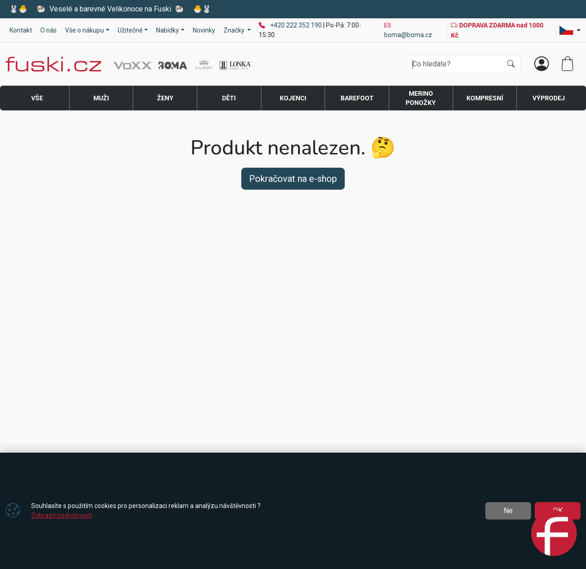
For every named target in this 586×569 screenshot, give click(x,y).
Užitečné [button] (130, 30)
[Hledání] (454, 64)
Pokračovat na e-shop (293, 178)
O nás (48, 30)
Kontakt (21, 30)
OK (558, 510)
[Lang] (570, 30)
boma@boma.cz (408, 30)
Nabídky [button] (167, 30)
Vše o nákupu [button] (84, 30)
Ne (508, 510)
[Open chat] (554, 535)
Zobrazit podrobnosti (61, 515)
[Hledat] (511, 64)
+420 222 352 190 (296, 25)
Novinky (204, 30)
